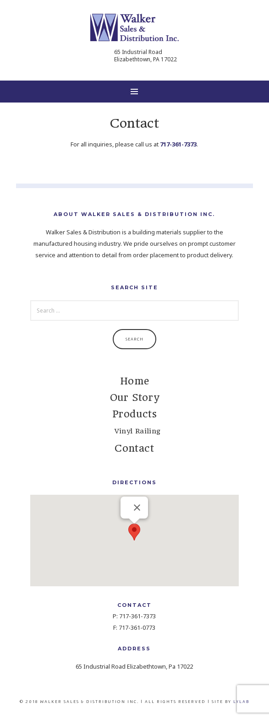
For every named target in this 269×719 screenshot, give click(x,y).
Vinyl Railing (137, 431)
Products (134, 414)
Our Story (134, 397)
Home (134, 381)
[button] (134, 532)
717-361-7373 (178, 144)
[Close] (137, 508)
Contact (134, 448)
